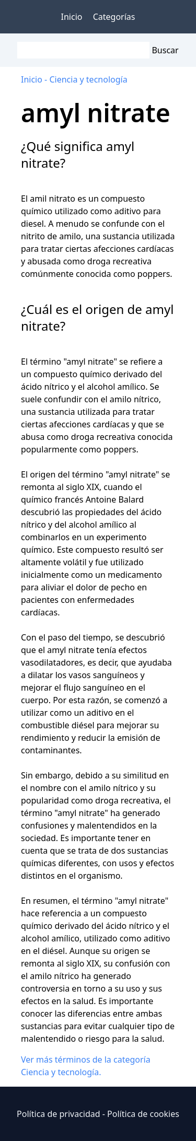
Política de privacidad (58, 1114)
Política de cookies (143, 1114)
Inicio (72, 16)
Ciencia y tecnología (88, 79)
